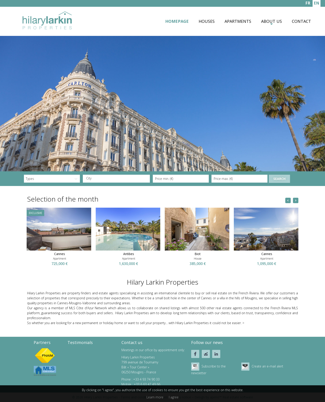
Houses (207, 21)
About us (271, 21)
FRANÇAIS (308, 3)
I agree (174, 397)
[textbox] (117, 178)
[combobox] (116, 179)
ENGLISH (316, 3)
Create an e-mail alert (267, 366)
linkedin (216, 354)
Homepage (177, 21)
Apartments (238, 21)
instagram (206, 354)
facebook (195, 354)
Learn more (154, 397)
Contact (301, 21)
